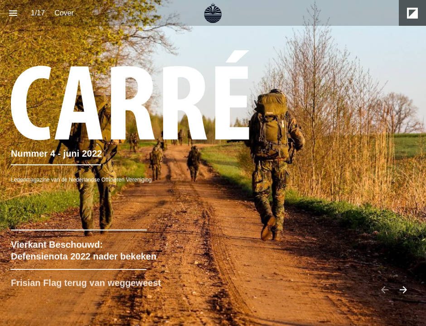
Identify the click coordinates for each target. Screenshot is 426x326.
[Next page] (403, 289)
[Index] (13, 13)
